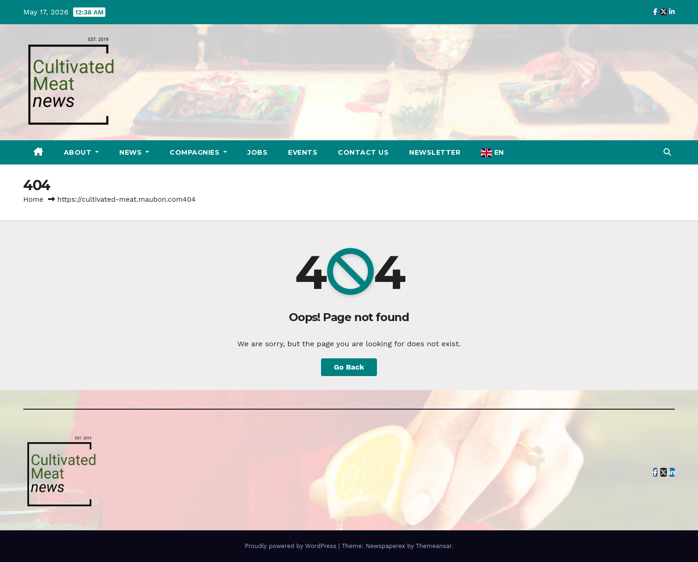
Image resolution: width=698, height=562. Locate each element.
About (79, 152)
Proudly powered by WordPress (291, 545)
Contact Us (363, 152)
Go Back (349, 367)
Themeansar (434, 545)
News (131, 152)
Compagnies (196, 152)
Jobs (257, 152)
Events (302, 152)
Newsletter (434, 152)
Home (33, 199)
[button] (667, 152)
